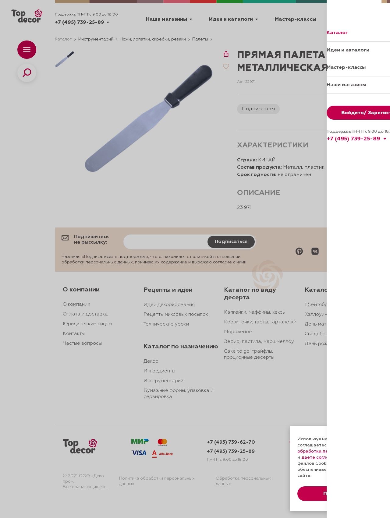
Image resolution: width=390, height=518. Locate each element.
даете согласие (319, 457)
